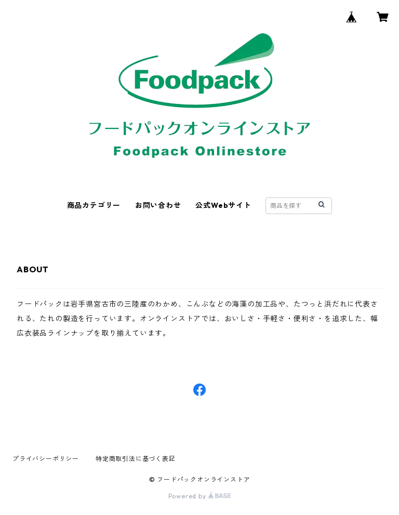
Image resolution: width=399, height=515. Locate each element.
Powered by (199, 496)
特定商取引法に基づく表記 (136, 459)
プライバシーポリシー (45, 459)
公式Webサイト (223, 205)
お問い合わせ (158, 205)
